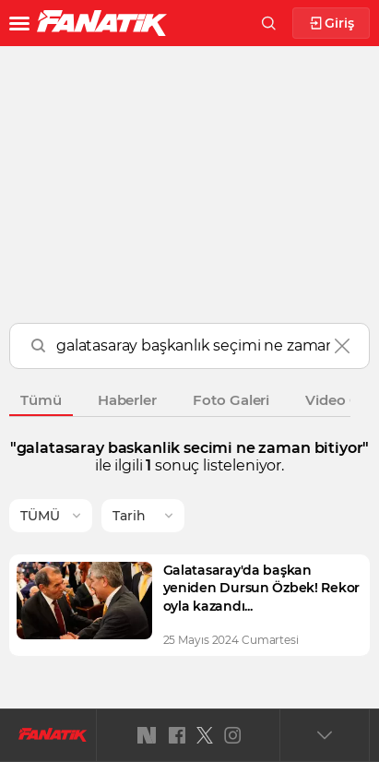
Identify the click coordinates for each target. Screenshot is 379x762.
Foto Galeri (231, 400)
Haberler (127, 400)
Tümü (41, 400)
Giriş (331, 23)
